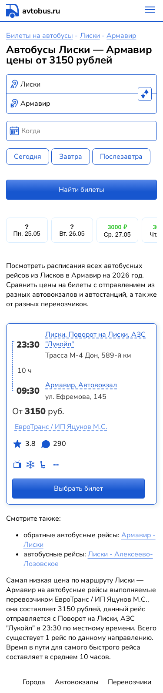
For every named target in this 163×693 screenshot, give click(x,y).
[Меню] (150, 10)
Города (34, 682)
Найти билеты (81, 189)
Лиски (90, 35)
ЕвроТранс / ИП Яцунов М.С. (61, 427)
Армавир (121, 35)
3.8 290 (39, 445)
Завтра (70, 156)
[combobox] (81, 84)
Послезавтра (121, 156)
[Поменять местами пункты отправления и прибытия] (145, 94)
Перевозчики (129, 682)
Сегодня (27, 156)
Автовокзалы (77, 682)
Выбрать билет (78, 488)
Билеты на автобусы (39, 35)
